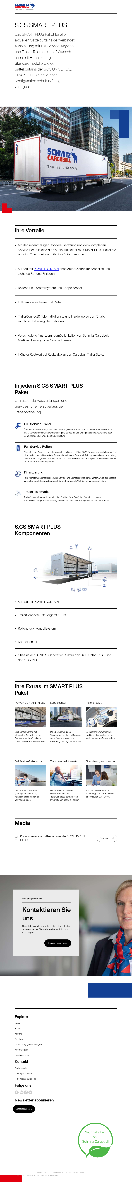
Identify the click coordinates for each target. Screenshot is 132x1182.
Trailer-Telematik (36, 492)
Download (105, 838)
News (17, 1023)
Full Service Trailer (37, 424)
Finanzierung (33, 472)
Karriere (18, 1034)
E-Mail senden (21, 1068)
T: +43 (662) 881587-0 (25, 1073)
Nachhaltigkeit (21, 1049)
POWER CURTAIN (46, 269)
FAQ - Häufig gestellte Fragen (28, 1044)
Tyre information (22, 1055)
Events (18, 1028)
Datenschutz (42, 1173)
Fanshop (19, 1039)
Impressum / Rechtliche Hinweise (68, 1173)
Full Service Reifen (38, 447)
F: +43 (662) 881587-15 (25, 1078)
